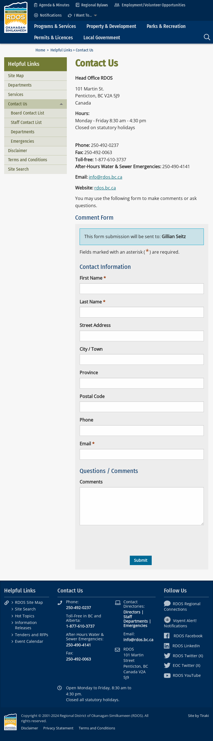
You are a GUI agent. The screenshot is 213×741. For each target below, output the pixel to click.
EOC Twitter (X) (182, 665)
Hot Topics (24, 615)
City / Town (91, 349)
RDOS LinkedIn (182, 645)
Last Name (91, 302)
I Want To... (80, 15)
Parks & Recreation (166, 26)
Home (40, 50)
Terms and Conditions (27, 159)
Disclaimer (17, 150)
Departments (20, 85)
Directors (131, 612)
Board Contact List (27, 113)
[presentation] (122, 540)
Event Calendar (29, 641)
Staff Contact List (26, 122)
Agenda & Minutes (51, 5)
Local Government (101, 38)
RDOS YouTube (182, 675)
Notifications (48, 15)
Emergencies (22, 141)
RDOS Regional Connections (182, 606)
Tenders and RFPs (31, 634)
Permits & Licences (53, 38)
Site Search (18, 169)
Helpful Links (61, 50)
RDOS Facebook (183, 635)
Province (89, 373)
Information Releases (26, 625)
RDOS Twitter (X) (183, 655)
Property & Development (111, 26)
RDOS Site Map (29, 602)
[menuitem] (51, 5)
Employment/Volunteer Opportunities (149, 5)
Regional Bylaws (92, 5)
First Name (91, 278)
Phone (86, 420)
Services (15, 94)
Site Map (16, 75)
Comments (91, 482)
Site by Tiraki (198, 715)
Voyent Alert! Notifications (180, 623)
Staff (127, 616)
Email (85, 444)
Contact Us (17, 103)
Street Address (95, 325)
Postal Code (92, 396)
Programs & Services (55, 26)
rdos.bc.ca (105, 188)
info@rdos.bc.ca (105, 177)
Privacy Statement (58, 728)
